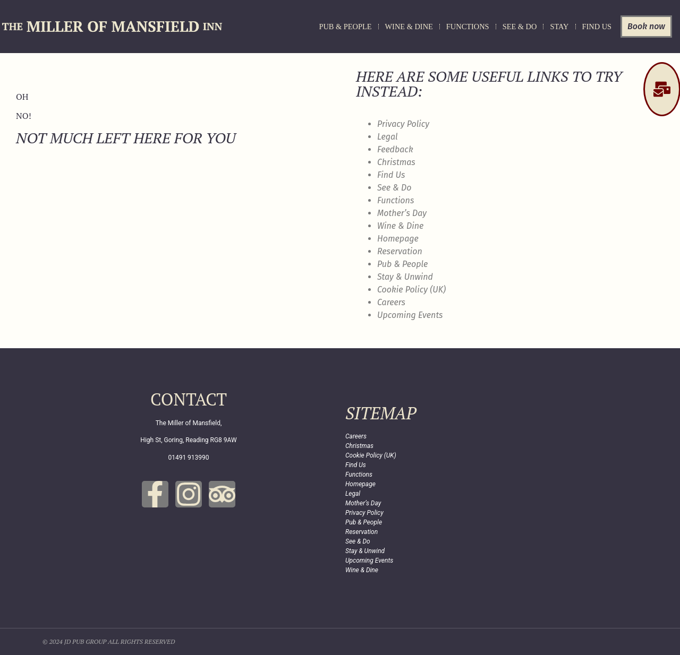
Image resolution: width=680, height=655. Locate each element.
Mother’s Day (402, 213)
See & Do (520, 26)
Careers (391, 302)
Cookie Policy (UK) (411, 290)
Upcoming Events (410, 315)
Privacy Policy (403, 124)
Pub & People (345, 26)
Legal (387, 137)
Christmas (396, 162)
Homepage (398, 239)
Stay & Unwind (405, 277)
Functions (467, 26)
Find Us (597, 26)
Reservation (399, 251)
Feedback (395, 149)
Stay (559, 26)
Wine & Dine (409, 26)
